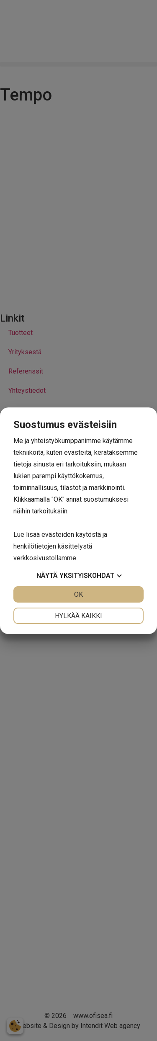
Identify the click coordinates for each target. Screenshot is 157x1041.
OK (78, 594)
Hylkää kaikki (78, 616)
